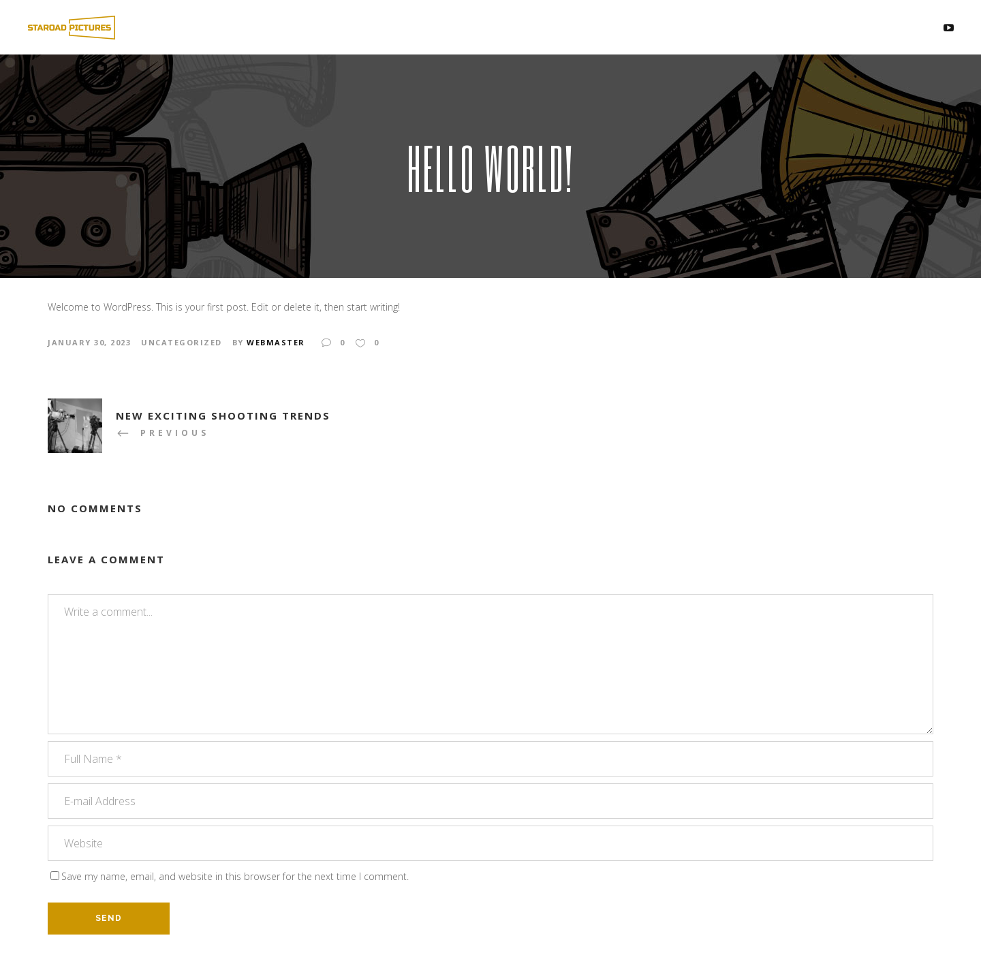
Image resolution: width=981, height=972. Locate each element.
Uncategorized (181, 342)
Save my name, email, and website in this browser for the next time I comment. (235, 876)
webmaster (276, 342)
